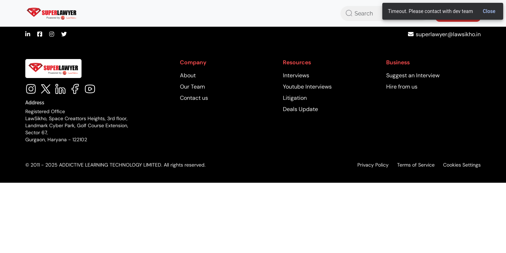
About (188, 75)
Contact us (194, 98)
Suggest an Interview (413, 75)
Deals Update (300, 109)
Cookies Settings (462, 165)
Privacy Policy (373, 165)
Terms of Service (416, 165)
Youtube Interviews (307, 86)
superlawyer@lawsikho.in (448, 34)
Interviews (296, 75)
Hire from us (401, 86)
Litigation (295, 98)
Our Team (192, 86)
